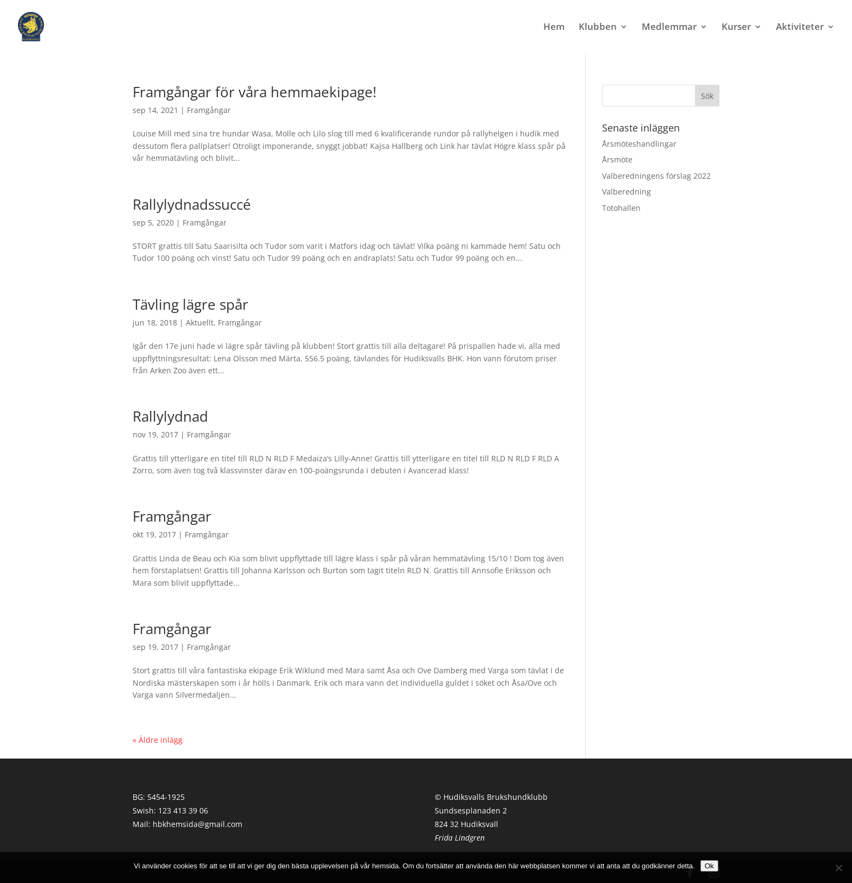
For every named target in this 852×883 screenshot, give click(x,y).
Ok (709, 866)
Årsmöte (617, 159)
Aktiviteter (800, 28)
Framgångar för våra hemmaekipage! (255, 92)
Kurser (736, 28)
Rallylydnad (170, 416)
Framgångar (209, 110)
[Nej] (838, 867)
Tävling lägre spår (190, 304)
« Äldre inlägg (158, 740)
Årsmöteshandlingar (639, 144)
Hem (554, 28)
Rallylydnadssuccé (192, 204)
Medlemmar (669, 28)
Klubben (598, 28)
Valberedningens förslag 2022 (656, 176)
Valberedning (626, 191)
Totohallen (621, 208)
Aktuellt (200, 322)
